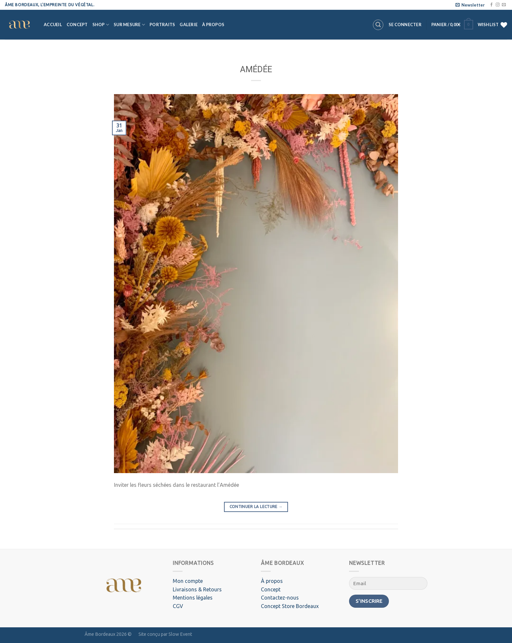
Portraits (162, 24)
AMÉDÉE (256, 69)
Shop (100, 25)
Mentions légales (193, 598)
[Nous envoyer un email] (504, 5)
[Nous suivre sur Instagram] (498, 5)
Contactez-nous (280, 598)
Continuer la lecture (256, 506)
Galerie (189, 24)
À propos (213, 24)
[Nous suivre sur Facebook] (491, 5)
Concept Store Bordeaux (290, 606)
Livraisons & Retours (197, 589)
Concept (77, 24)
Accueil (53, 24)
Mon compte (188, 581)
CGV (178, 606)
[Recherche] (378, 25)
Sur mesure (129, 25)
